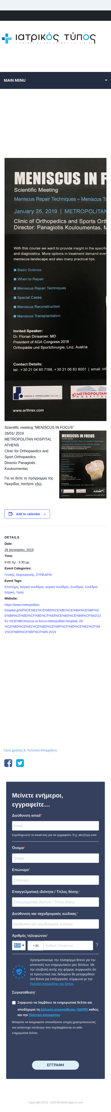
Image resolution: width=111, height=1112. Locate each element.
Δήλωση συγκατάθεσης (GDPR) (65, 1009)
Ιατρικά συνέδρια (32, 587)
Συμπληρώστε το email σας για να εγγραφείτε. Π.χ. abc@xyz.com (54, 835)
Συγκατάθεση (23, 992)
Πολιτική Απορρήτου (44, 1015)
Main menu (15, 80)
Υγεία (20, 592)
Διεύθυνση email (26, 815)
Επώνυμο (20, 870)
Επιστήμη (11, 587)
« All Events (15, 110)
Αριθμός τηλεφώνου (29, 936)
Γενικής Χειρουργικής (19, 574)
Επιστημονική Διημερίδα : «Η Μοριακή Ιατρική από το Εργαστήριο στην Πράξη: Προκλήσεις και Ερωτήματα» (80, 650)
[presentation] (46, 1048)
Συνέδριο (76, 587)
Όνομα (18, 848)
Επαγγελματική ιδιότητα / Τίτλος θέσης (45, 892)
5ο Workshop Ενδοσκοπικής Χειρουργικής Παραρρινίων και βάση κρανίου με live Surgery (32, 650)
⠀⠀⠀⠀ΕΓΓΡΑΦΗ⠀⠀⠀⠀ (55, 1065)
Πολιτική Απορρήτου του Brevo (51, 984)
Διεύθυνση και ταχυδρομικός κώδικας (44, 914)
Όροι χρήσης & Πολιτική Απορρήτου (30, 750)
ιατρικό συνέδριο (57, 587)
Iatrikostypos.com (55, 683)
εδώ (38, 484)
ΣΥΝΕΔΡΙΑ (44, 574)
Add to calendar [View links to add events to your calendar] (28, 514)
